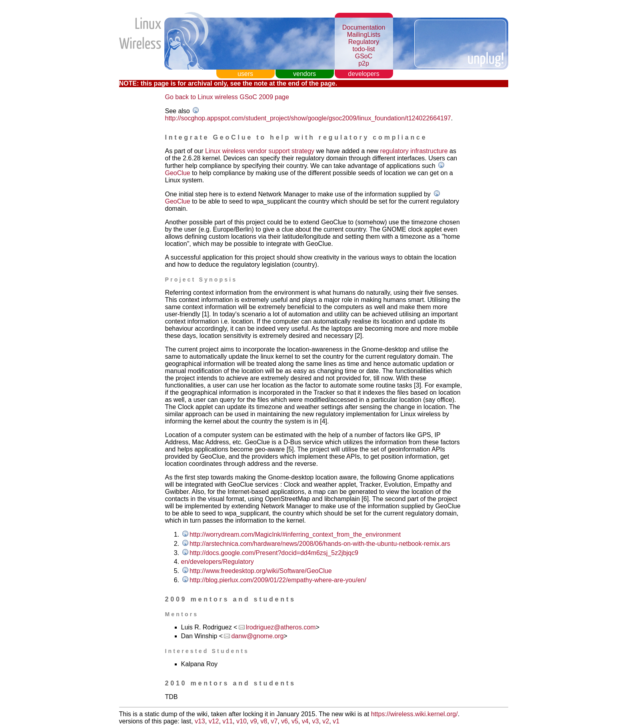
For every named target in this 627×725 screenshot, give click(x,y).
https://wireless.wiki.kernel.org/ (414, 714)
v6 (284, 721)
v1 (336, 721)
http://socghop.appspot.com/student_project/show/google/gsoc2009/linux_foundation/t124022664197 (308, 118)
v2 (325, 721)
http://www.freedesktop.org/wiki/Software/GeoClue (261, 570)
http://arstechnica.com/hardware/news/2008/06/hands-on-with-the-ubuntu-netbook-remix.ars (320, 543)
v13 (200, 721)
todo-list (363, 49)
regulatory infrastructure (414, 151)
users (245, 73)
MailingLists (364, 34)
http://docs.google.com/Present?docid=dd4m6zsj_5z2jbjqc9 (274, 552)
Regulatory (363, 41)
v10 (241, 721)
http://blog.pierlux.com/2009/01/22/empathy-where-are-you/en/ (278, 580)
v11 (227, 721)
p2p (363, 63)
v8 (263, 721)
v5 (295, 721)
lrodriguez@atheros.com (281, 627)
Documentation (363, 27)
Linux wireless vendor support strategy (259, 151)
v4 (305, 721)
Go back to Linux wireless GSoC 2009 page (227, 97)
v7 (274, 721)
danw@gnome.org (257, 636)
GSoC (364, 56)
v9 (253, 721)
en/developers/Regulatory (217, 561)
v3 (315, 721)
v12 (214, 721)
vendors (304, 73)
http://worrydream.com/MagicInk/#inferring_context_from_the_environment (295, 534)
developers (363, 73)
